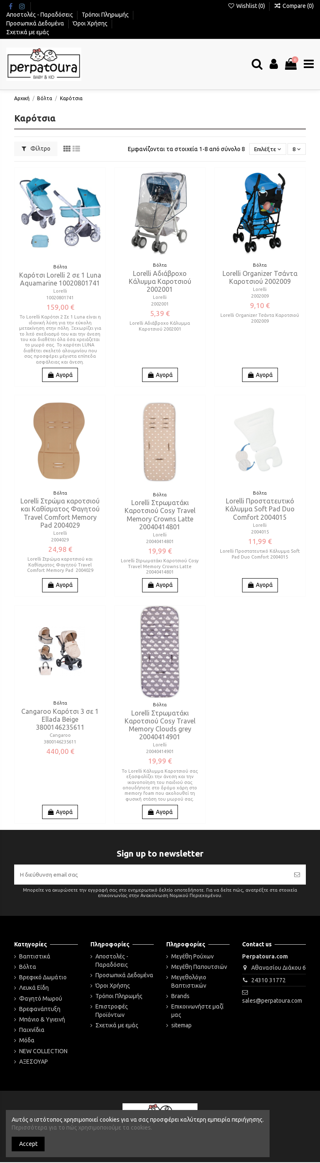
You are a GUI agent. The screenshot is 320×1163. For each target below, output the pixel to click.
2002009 (260, 295)
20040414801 (160, 541)
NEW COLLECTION (43, 1051)
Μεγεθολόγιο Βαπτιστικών (188, 982)
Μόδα (27, 1041)
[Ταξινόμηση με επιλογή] (267, 149)
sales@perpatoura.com (272, 1001)
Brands (180, 997)
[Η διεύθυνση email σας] (151, 875)
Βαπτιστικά (34, 957)
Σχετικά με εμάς (27, 32)
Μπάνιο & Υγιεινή (42, 1020)
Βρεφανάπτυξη (39, 1009)
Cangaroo (60, 735)
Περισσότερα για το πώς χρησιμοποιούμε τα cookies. (82, 1127)
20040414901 (160, 751)
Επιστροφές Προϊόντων (111, 1011)
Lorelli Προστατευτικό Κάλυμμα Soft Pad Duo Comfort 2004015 (260, 509)
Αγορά (60, 375)
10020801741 (60, 297)
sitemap (181, 1026)
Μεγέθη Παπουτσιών (199, 967)
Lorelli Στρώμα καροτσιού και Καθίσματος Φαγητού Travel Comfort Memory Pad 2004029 (60, 513)
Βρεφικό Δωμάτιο (43, 978)
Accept (28, 1143)
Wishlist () (247, 6)
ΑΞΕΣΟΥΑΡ (33, 1062)
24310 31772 (268, 980)
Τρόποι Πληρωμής (106, 14)
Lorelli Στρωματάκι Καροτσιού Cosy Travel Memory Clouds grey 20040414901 (160, 725)
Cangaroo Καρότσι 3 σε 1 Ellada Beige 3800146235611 (60, 719)
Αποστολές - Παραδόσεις (40, 14)
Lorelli (60, 290)
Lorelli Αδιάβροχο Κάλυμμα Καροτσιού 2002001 (160, 281)
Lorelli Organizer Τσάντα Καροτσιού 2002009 (260, 277)
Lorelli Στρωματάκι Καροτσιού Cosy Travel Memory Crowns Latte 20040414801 (160, 515)
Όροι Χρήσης (91, 23)
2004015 (260, 531)
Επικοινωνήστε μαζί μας (197, 1011)
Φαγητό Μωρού (40, 999)
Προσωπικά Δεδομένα (35, 23)
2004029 (60, 539)
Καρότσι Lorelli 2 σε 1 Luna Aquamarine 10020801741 (60, 279)
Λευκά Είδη (34, 988)
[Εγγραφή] (297, 875)
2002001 (160, 303)
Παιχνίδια (32, 1030)
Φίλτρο (36, 148)
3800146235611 (60, 741)
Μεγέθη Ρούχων (192, 957)
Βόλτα (27, 967)
